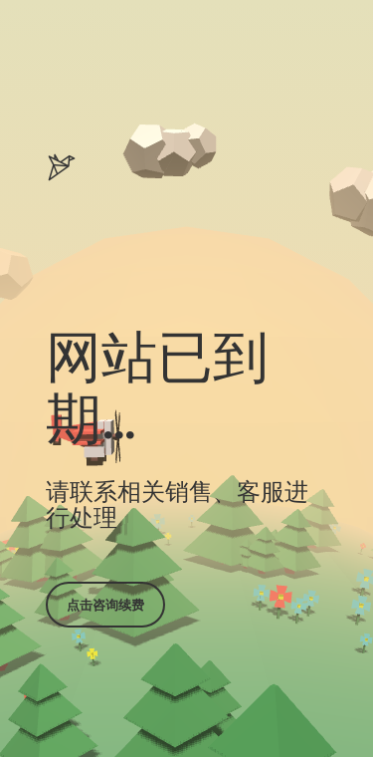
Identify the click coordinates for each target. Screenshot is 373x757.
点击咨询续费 (105, 605)
